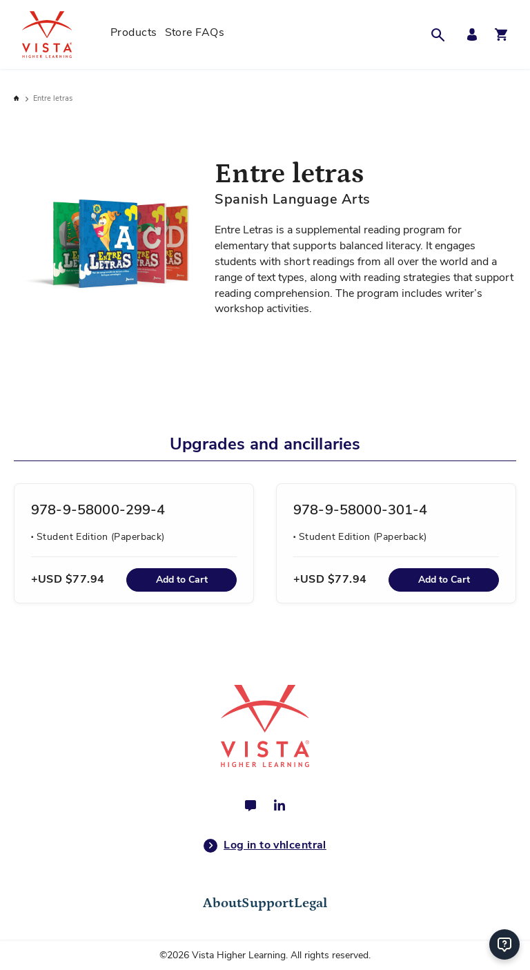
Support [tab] (267, 903)
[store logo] (62, 34)
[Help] (504, 944)
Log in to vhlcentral (265, 846)
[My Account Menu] (468, 35)
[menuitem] (133, 34)
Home (17, 98)
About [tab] (222, 903)
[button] (441, 34)
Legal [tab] (311, 903)
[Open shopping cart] (501, 34)
